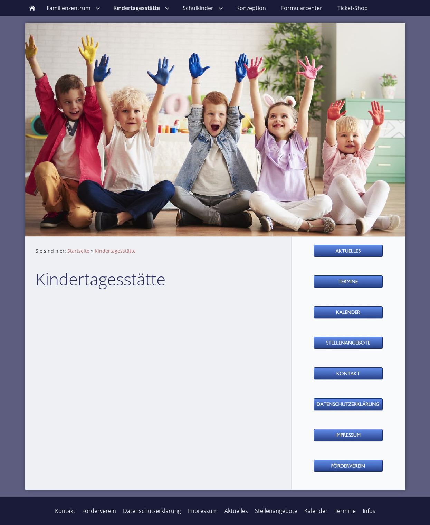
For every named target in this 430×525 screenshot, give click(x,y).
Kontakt (65, 511)
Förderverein (99, 511)
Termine (345, 511)
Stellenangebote (276, 511)
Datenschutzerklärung (152, 511)
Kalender (316, 511)
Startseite (78, 250)
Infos (369, 511)
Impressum (203, 511)
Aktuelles (236, 511)
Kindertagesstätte (115, 250)
